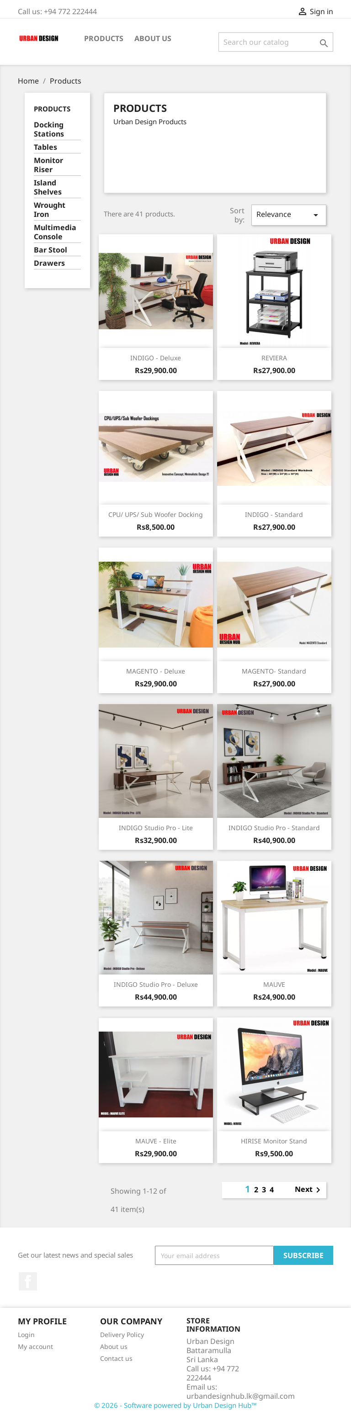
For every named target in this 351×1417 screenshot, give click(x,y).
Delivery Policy (122, 1334)
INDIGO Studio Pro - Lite (156, 827)
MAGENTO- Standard (274, 671)
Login (26, 1334)
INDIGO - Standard (274, 514)
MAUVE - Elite (155, 1141)
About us (152, 38)
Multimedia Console (55, 232)
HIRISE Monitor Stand (274, 1141)
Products (103, 38)
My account (35, 1346)
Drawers (49, 263)
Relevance (288, 215)
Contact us (116, 1358)
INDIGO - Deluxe (155, 357)
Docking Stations (49, 129)
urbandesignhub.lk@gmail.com (240, 1396)
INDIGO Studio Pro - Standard (274, 827)
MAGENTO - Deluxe (155, 671)
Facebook (28, 1281)
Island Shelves (48, 187)
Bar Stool (50, 250)
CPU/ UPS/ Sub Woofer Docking (155, 514)
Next (309, 1190)
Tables (45, 147)
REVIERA (274, 357)
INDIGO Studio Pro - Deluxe (156, 984)
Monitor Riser (48, 165)
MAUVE (274, 984)
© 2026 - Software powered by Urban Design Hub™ (175, 1405)
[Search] (275, 42)
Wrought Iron (49, 209)
